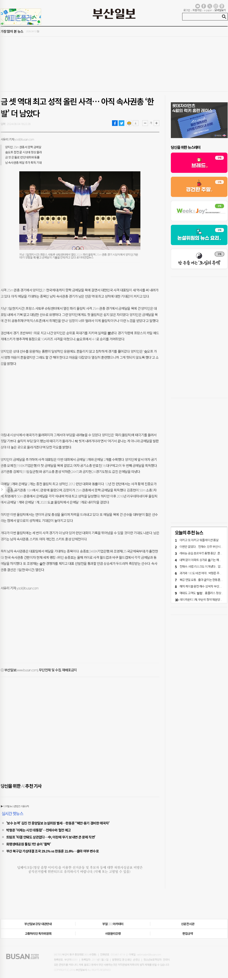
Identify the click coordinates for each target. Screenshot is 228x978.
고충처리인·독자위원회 (38, 933)
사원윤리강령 (113, 933)
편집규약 (187, 933)
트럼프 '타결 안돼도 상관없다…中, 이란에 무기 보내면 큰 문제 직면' (50, 836)
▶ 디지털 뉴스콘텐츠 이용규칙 (15, 806)
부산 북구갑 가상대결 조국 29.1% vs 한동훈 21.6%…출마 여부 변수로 (52, 850)
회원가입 (197, 10)
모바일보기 (220, 10)
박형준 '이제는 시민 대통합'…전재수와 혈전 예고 (38, 829)
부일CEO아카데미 (112, 924)
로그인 (186, 10)
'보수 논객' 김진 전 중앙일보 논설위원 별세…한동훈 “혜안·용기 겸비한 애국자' (58, 822)
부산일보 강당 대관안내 (38, 924)
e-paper (208, 10)
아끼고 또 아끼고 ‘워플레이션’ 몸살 (199, 540)
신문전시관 (187, 924)
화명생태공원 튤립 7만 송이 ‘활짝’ (28, 843)
